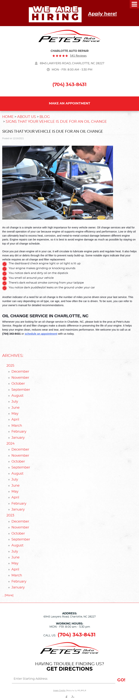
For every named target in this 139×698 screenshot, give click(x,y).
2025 (10, 365)
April (15, 419)
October (18, 383)
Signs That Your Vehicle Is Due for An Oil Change (56, 121)
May (14, 413)
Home (8, 117)
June (15, 407)
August (17, 395)
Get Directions (70, 669)
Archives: (12, 356)
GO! (121, 680)
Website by (76, 690)
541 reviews (78, 55)
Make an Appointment (69, 103)
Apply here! (102, 13)
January (18, 437)
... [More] (7, 595)
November (20, 377)
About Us (26, 117)
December (20, 371)
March (16, 425)
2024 (10, 443)
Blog (45, 117)
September (20, 389)
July (14, 401)
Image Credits (59, 690)
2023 (10, 515)
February (18, 431)
